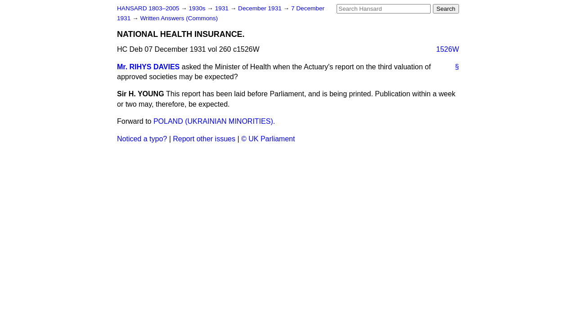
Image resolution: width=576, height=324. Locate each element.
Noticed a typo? (142, 139)
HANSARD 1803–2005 (148, 8)
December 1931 (261, 8)
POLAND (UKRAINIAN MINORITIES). (214, 121)
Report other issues (204, 139)
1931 (222, 8)
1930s (198, 8)
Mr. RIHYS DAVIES (148, 67)
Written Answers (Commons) (179, 18)
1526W (447, 49)
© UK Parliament (268, 139)
